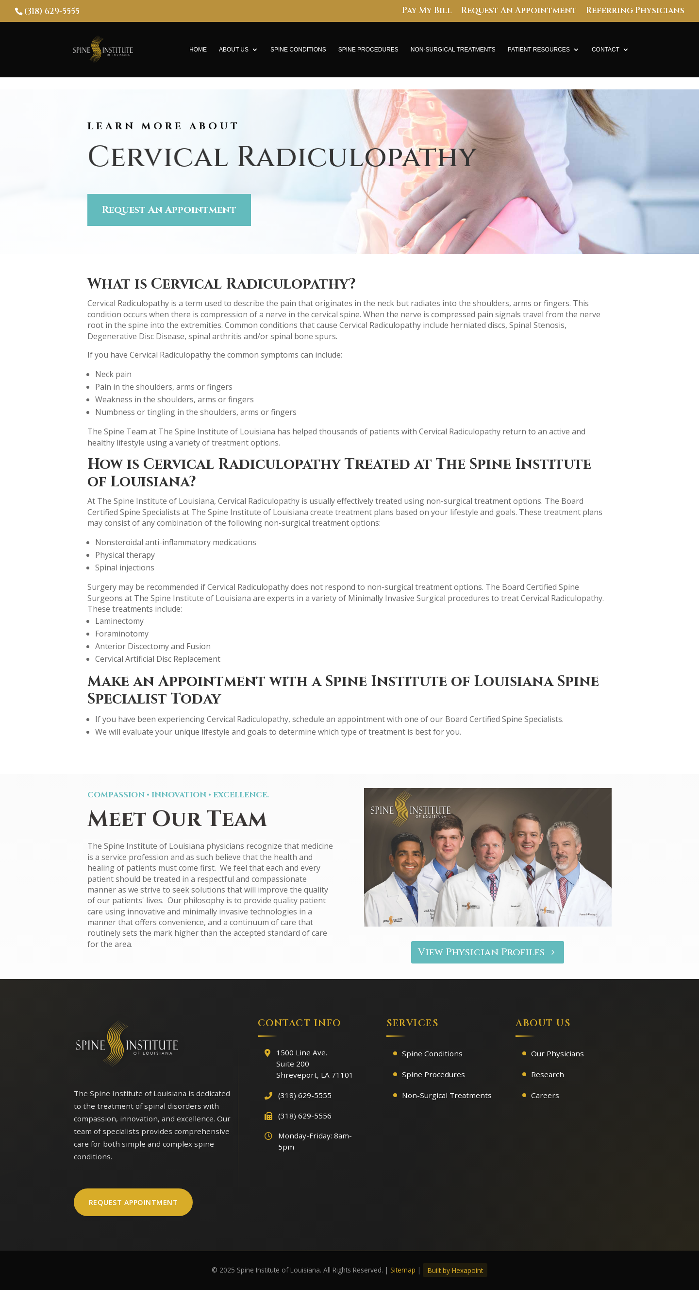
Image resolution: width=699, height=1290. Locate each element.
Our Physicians (557, 1053)
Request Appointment (133, 1202)
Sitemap (403, 1269)
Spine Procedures (368, 49)
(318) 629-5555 (52, 11)
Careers (545, 1095)
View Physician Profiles (481, 952)
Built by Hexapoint (455, 1269)
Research (547, 1074)
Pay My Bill (427, 11)
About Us (234, 49)
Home (198, 49)
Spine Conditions (298, 49)
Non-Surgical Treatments (453, 49)
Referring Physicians (635, 11)
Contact (605, 49)
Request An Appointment (519, 11)
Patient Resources (539, 49)
